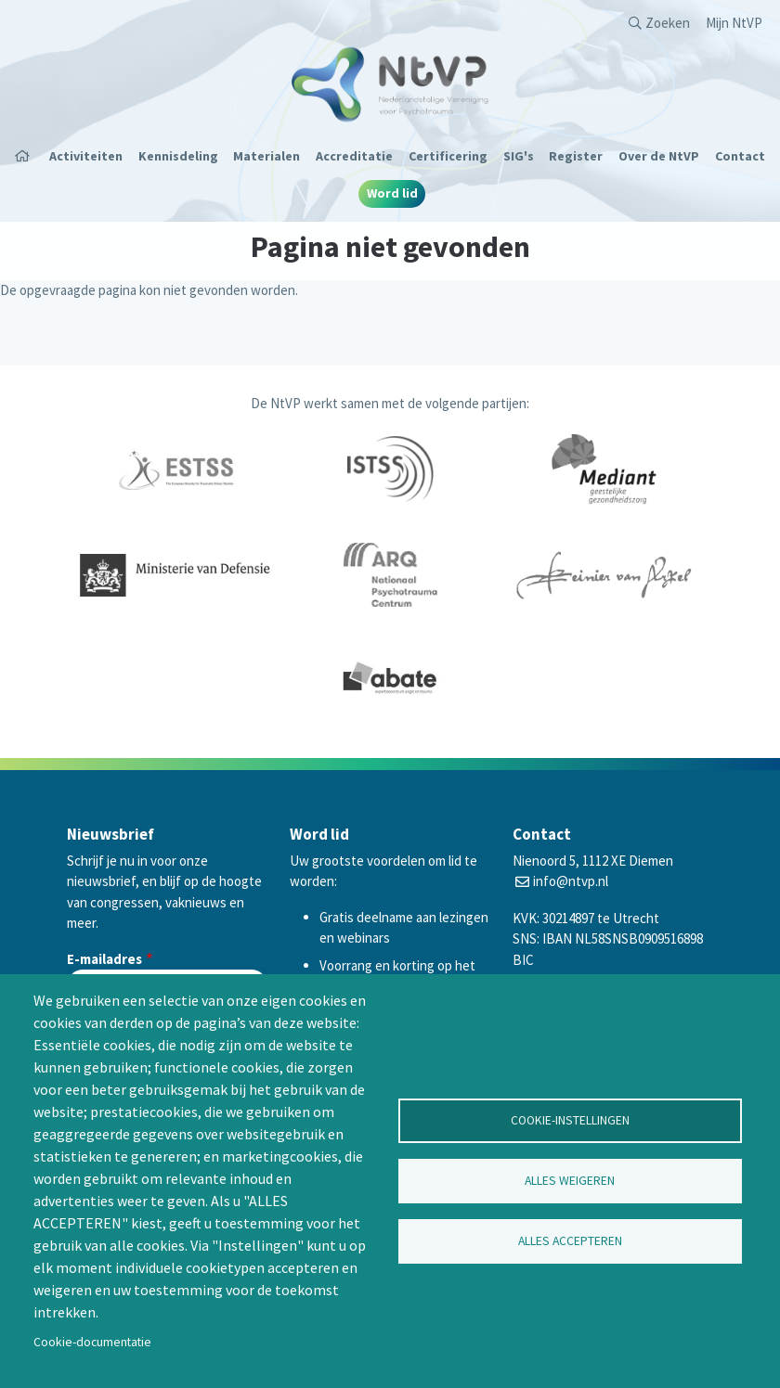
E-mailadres (104, 959)
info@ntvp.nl (570, 881)
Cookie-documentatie (92, 1342)
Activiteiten (86, 156)
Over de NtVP (658, 156)
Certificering (448, 156)
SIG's (518, 156)
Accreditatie (354, 156)
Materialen (266, 156)
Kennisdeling (178, 156)
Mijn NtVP (734, 23)
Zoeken (667, 23)
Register (576, 156)
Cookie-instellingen (570, 1120)
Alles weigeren (570, 1181)
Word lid (392, 193)
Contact (740, 156)
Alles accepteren (570, 1241)
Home (28, 156)
